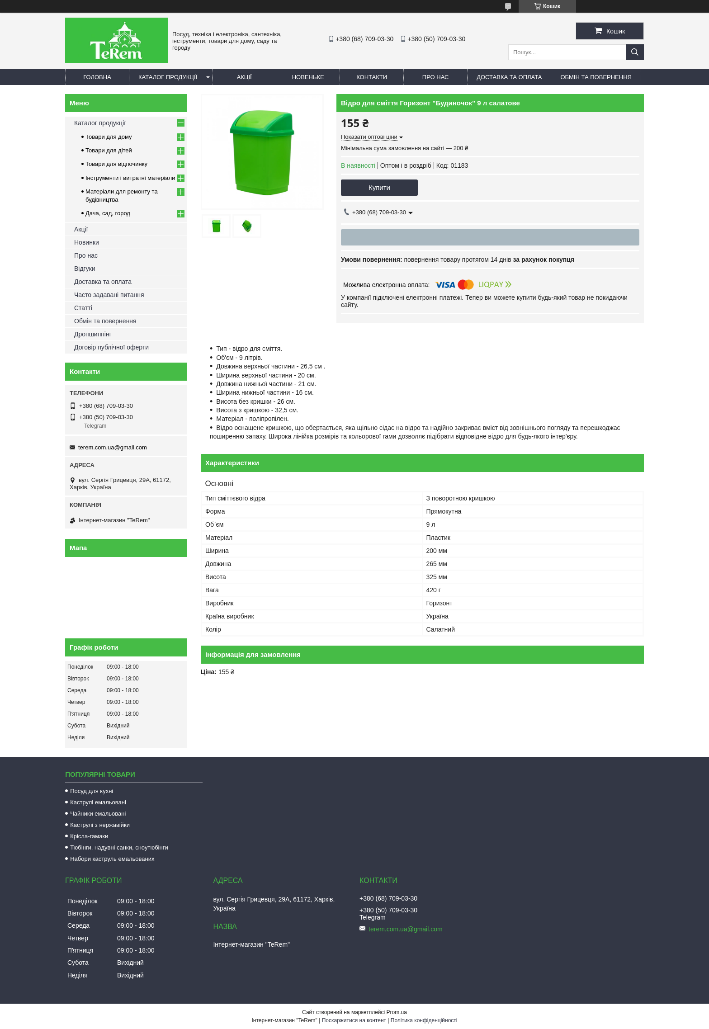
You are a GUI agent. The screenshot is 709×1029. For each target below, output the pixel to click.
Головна (97, 77)
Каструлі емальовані (98, 802)
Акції (244, 77)
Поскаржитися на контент (354, 1020)
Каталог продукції (167, 77)
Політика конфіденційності (424, 1020)
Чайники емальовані (98, 813)
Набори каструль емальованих (112, 858)
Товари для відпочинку (116, 163)
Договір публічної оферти (111, 347)
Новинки (86, 242)
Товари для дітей (108, 150)
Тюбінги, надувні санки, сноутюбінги (119, 847)
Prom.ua (397, 1012)
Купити (379, 187)
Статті (83, 308)
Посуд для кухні (91, 791)
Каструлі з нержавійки (100, 824)
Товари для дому (108, 136)
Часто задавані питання (109, 294)
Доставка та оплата (509, 77)
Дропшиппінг (93, 334)
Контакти (371, 77)
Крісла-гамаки (89, 836)
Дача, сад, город (107, 213)
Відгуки (84, 268)
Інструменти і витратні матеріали (130, 178)
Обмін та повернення (596, 77)
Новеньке (308, 77)
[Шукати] (635, 52)
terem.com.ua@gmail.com (112, 447)
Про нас (435, 77)
